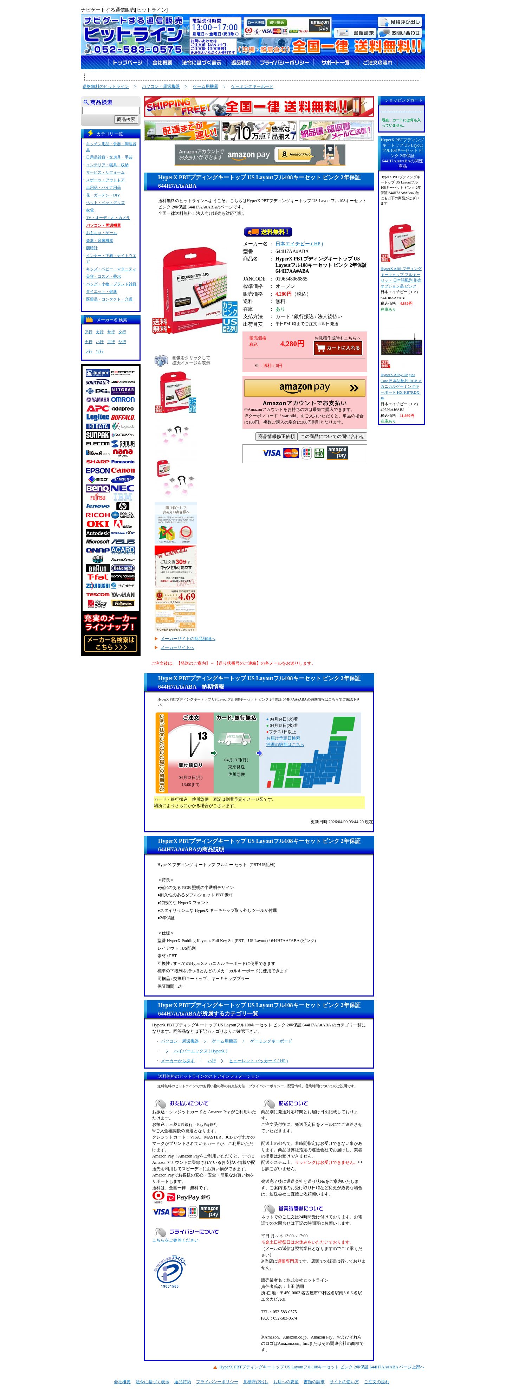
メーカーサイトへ (177, 647)
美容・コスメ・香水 (103, 276)
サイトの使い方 (344, 1381)
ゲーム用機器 (205, 86)
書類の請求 (314, 1381)
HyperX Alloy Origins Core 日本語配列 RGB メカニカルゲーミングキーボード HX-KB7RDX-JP (401, 363)
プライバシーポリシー (217, 1381)
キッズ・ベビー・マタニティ (111, 269)
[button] (304, 395)
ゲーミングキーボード (252, 86)
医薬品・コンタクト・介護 (109, 299)
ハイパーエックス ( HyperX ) (200, 1051)
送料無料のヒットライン (106, 86)
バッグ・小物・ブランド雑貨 (111, 284)
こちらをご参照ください (175, 1240)
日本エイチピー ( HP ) (299, 245)
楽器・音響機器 (99, 240)
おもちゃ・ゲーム (101, 233)
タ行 (122, 332)
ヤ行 (122, 342)
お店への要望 (286, 1381)
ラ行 (88, 351)
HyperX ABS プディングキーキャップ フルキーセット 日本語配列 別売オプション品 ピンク (401, 254)
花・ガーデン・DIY (103, 195)
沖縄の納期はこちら (285, 744)
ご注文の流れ (376, 1381)
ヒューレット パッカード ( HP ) (258, 1060)
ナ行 (88, 342)
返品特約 (182, 1381)
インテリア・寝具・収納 (107, 165)
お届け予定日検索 (283, 738)
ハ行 (212, 1060)
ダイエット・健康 (101, 291)
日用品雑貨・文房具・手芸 (109, 157)
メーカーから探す (178, 1060)
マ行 (111, 342)
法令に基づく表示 (152, 1381)
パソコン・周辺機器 (161, 86)
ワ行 (100, 351)
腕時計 (92, 248)
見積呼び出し (255, 1381)
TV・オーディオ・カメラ (108, 217)
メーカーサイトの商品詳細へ (188, 638)
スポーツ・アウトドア (105, 180)
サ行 (111, 332)
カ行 (100, 332)
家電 (90, 210)
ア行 (88, 332)
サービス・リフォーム (105, 172)
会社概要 (122, 1381)
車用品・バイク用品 (103, 187)
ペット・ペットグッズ (105, 202)
